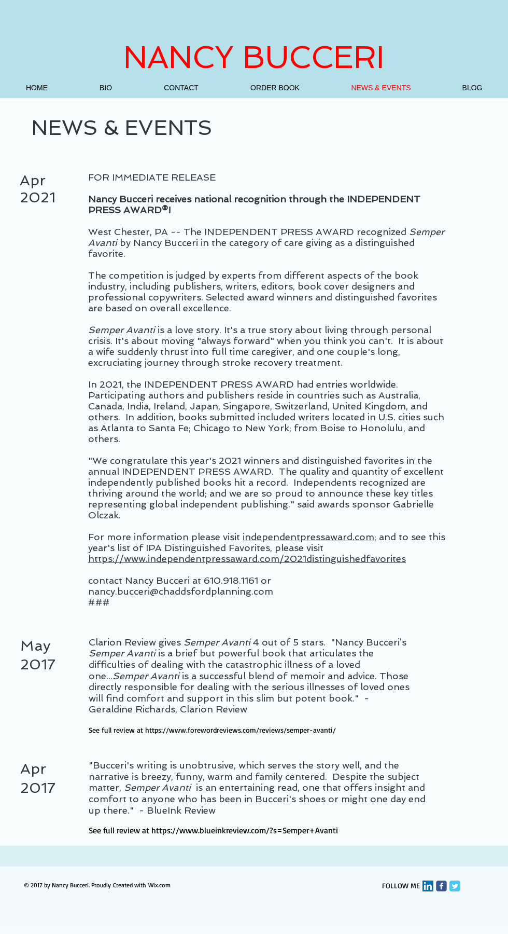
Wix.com (159, 885)
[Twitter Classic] (454, 886)
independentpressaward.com (308, 536)
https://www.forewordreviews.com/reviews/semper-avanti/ (240, 729)
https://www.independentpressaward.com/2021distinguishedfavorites (247, 558)
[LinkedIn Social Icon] (427, 886)
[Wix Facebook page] (441, 886)
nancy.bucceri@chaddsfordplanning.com (180, 591)
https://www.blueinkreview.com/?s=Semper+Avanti (244, 830)
